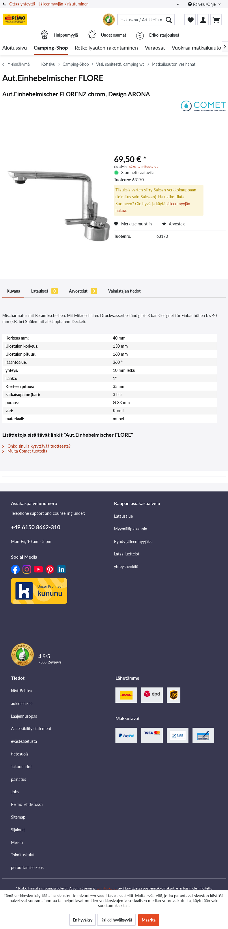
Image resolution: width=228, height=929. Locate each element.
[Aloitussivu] (14, 48)
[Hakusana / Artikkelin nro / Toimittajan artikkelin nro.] (146, 19)
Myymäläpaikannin (130, 528)
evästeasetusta (24, 741)
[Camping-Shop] (51, 48)
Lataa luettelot (126, 553)
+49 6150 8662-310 (35, 527)
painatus (18, 779)
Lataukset (44, 291)
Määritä (149, 919)
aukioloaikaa (22, 703)
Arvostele (173, 223)
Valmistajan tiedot (124, 291)
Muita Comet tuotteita (24, 451)
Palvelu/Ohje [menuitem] (202, 4)
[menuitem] (146, 19)
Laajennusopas (24, 716)
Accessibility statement (31, 728)
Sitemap (18, 817)
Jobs (15, 791)
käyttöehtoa (21, 690)
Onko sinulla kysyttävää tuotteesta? (36, 446)
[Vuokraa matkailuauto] (196, 48)
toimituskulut (106, 888)
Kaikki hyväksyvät (116, 919)
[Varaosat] (155, 48)
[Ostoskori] (216, 19)
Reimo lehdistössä (27, 804)
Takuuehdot (21, 766)
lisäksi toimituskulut (143, 166)
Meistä (17, 842)
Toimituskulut (23, 854)
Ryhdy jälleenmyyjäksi (133, 541)
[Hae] (169, 19)
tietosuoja (20, 753)
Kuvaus (13, 291)
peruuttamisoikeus (27, 867)
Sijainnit (18, 829)
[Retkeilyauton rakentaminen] (106, 48)
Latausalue (123, 516)
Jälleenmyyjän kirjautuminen (64, 3)
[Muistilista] (190, 19)
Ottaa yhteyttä (22, 3)
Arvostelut (83, 291)
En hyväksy (82, 919)
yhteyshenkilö (126, 566)
